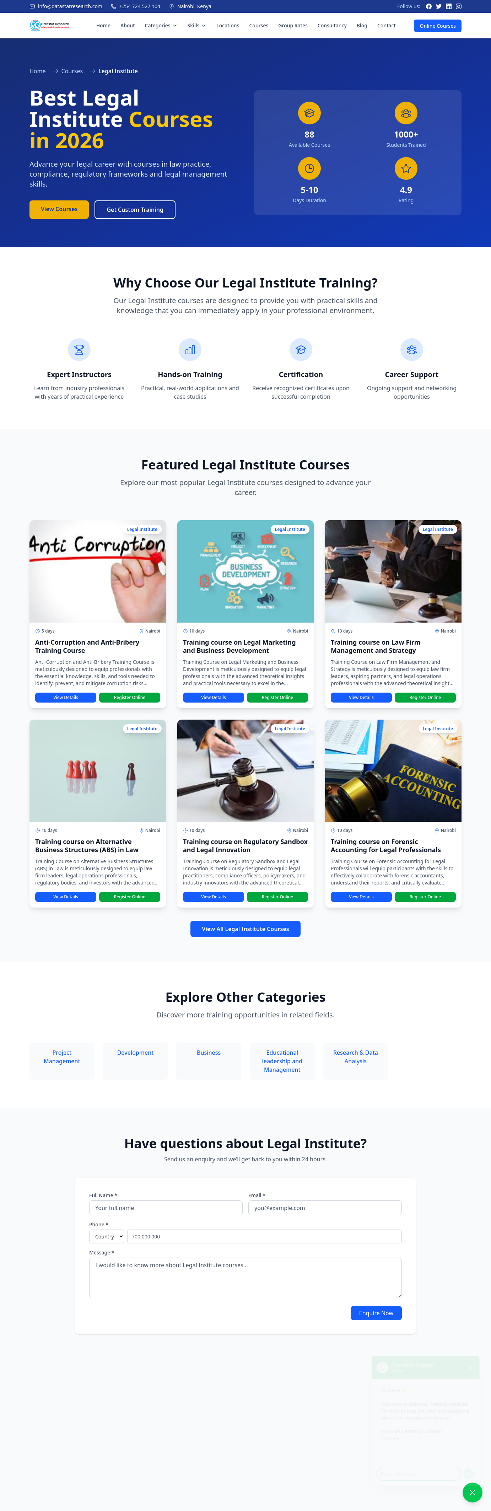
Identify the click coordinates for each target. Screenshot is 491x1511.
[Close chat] (472, 1358)
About (127, 25)
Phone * (98, 1224)
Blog (362, 25)
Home (103, 25)
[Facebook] (429, 6)
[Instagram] (459, 6)
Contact (386, 25)
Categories (161, 25)
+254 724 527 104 (139, 6)
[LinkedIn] (449, 6)
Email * (256, 1195)
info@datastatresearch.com (70, 6)
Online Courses (438, 25)
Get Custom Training (135, 210)
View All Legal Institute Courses (245, 929)
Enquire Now (376, 1313)
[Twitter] (439, 6)
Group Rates (293, 25)
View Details (65, 697)
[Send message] (470, 1469)
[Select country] (106, 1236)
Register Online (130, 697)
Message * (101, 1252)
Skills (197, 25)
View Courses (59, 209)
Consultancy (332, 25)
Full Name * (103, 1195)
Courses (258, 25)
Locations (227, 25)
